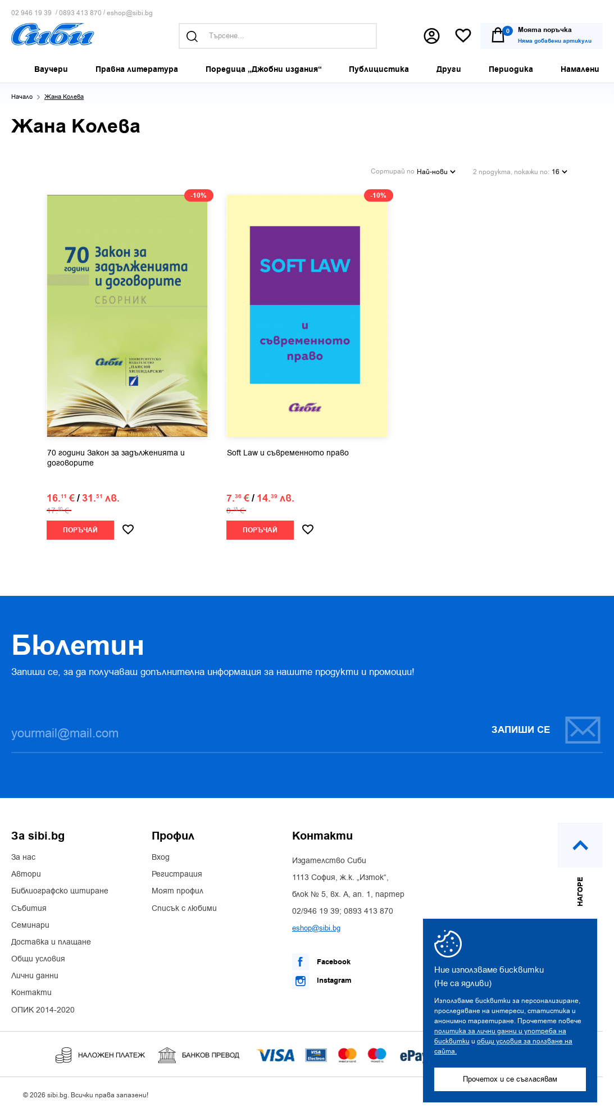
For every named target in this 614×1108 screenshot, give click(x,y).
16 (559, 169)
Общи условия (38, 956)
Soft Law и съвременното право (288, 450)
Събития (29, 906)
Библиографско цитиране (59, 889)
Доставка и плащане (51, 939)
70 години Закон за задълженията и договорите (116, 455)
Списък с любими (184, 906)
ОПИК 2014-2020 (43, 1007)
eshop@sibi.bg (130, 13)
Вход (161, 855)
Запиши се (547, 727)
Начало (22, 97)
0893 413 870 (80, 13)
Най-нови (436, 169)
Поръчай (80, 527)
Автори (26, 872)
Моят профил (177, 889)
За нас (23, 855)
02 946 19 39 (31, 13)
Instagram (322, 978)
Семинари (30, 923)
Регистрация (177, 872)
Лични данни (34, 973)
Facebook (321, 959)
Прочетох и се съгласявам (510, 1079)
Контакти (31, 991)
